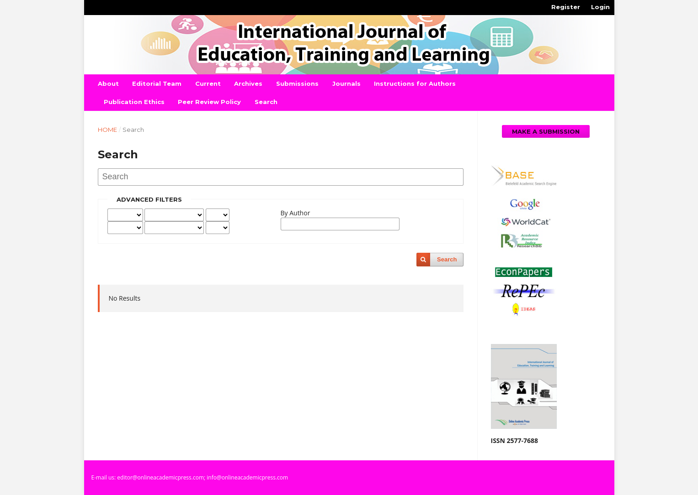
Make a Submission (546, 131)
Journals (346, 83)
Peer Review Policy (209, 101)
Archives (248, 83)
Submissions (297, 83)
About (108, 83)
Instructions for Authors (415, 83)
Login (600, 6)
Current (208, 83)
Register (565, 6)
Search (266, 101)
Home (107, 129)
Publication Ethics (134, 101)
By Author (295, 212)
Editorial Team (156, 83)
